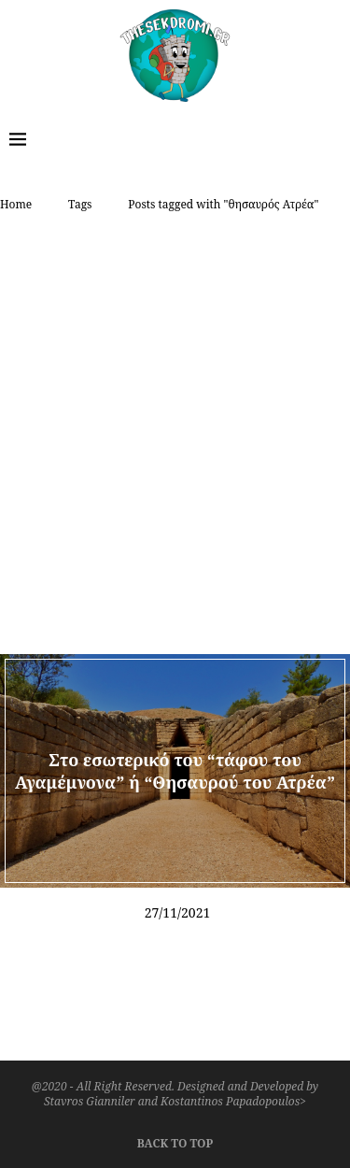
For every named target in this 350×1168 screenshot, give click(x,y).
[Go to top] (175, 1141)
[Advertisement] (175, 408)
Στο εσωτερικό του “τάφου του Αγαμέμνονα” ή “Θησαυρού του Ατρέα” (175, 770)
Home (16, 204)
